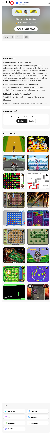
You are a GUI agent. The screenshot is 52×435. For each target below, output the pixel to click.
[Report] (19, 37)
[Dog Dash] (14, 144)
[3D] (14, 417)
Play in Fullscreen (26, 29)
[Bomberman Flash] (38, 237)
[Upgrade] (38, 423)
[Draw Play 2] (38, 181)
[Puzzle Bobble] (38, 218)
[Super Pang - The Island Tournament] (38, 200)
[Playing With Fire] (14, 237)
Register (21, 121)
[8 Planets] (38, 274)
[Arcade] (38, 417)
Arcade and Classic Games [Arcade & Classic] (20, 103)
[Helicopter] (14, 292)
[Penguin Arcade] (38, 163)
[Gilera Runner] (38, 292)
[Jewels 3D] (14, 181)
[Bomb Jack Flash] (38, 255)
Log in (31, 121)
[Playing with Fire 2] (14, 200)
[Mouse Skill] (14, 423)
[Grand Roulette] (14, 255)
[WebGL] (14, 429)
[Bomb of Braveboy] (14, 274)
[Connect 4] (14, 218)
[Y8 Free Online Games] (10, 3)
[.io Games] (14, 411)
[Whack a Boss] (38, 144)
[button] (7, 100)
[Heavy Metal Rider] (14, 163)
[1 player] (38, 411)
